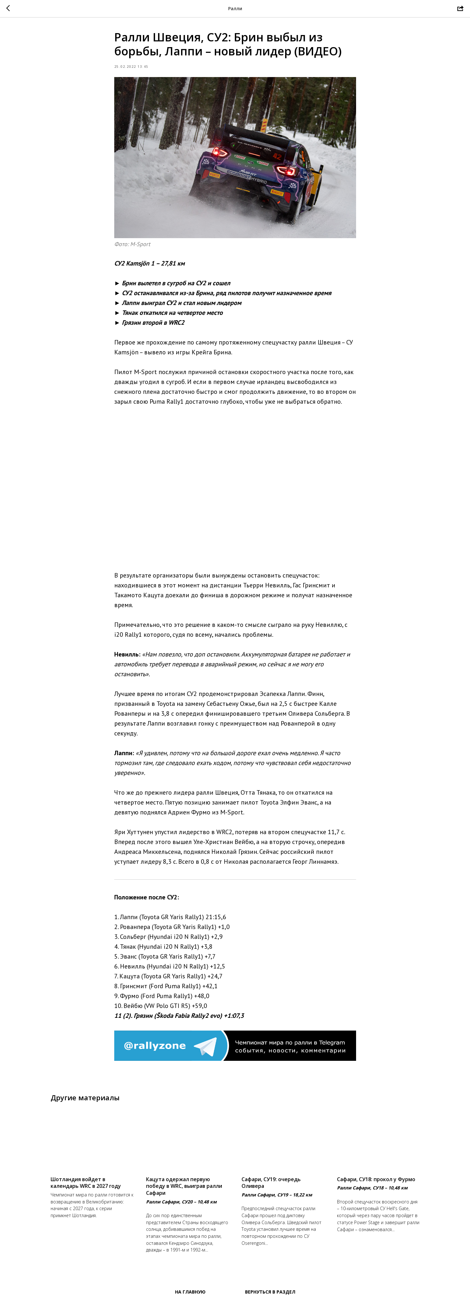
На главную (190, 1292)
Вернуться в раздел (270, 1292)
